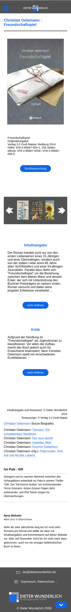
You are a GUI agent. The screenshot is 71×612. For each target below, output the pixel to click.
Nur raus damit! (42, 438)
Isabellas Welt (41, 442)
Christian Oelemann (17, 423)
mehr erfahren (35, 305)
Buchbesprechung (35, 168)
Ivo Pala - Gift (13, 469)
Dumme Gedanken (45, 446)
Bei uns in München (17, 519)
